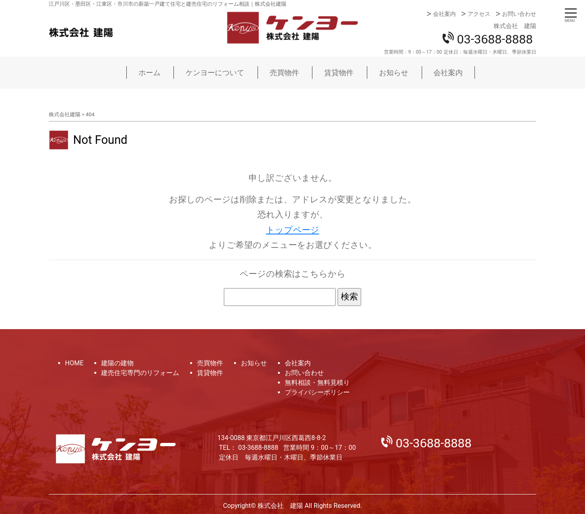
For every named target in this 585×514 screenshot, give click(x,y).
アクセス (479, 14)
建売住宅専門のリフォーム (140, 373)
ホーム (149, 72)
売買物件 (284, 72)
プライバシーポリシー (317, 392)
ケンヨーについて (215, 72)
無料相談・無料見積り (317, 382)
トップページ (292, 230)
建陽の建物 (117, 363)
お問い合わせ (519, 14)
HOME (74, 363)
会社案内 (444, 14)
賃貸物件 (338, 72)
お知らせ (393, 72)
